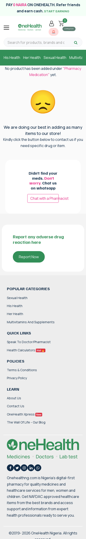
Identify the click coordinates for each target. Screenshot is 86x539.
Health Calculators (26, 350)
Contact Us (15, 406)
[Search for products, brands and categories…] (36, 42)
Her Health (32, 57)
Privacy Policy (17, 378)
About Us (14, 398)
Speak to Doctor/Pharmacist (29, 342)
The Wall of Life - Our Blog (26, 422)
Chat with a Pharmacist (44, 198)
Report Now (29, 256)
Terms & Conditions (22, 370)
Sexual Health (55, 57)
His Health (12, 57)
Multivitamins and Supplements (31, 322)
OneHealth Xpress (24, 414)
